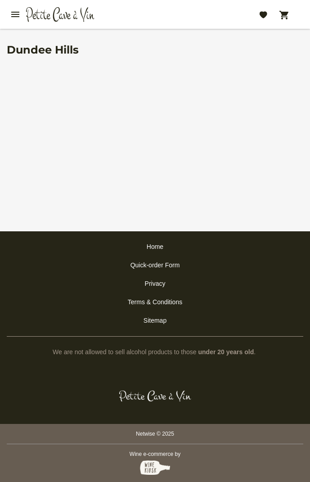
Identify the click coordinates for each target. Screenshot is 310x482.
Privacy (155, 283)
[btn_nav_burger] (15, 14)
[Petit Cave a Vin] (155, 396)
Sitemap (155, 320)
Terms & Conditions (155, 302)
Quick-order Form (155, 265)
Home (155, 246)
